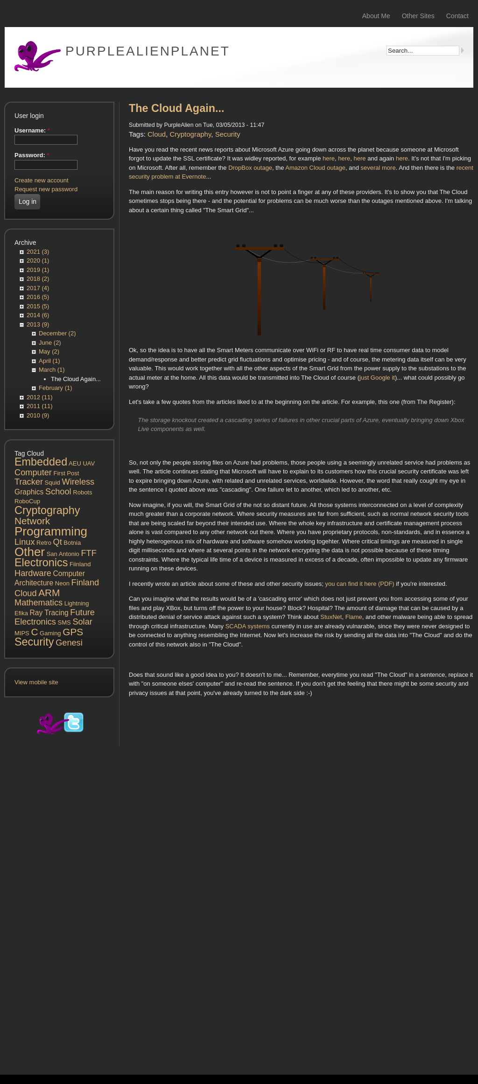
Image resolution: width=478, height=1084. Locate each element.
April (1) (49, 360)
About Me (376, 16)
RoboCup (27, 501)
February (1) (55, 387)
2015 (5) (38, 306)
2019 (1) (38, 269)
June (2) (50, 342)
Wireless (78, 481)
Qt (57, 542)
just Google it (377, 377)
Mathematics (38, 602)
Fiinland (80, 564)
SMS (64, 622)
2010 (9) (38, 415)
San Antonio (63, 553)
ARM (49, 592)
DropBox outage (250, 167)
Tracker (28, 481)
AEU (75, 463)
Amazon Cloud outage (315, 167)
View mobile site (36, 682)
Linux (24, 542)
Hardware (32, 573)
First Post (66, 473)
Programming (50, 531)
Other (29, 552)
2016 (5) (38, 296)
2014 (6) (38, 315)
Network (32, 520)
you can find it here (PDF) (359, 583)
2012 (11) (40, 397)
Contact (457, 16)
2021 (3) (38, 251)
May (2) (49, 351)
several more (377, 167)
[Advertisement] (59, 908)
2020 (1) (38, 260)
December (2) (57, 333)
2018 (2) (38, 278)
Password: (31, 155)
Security (34, 642)
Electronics (41, 562)
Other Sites (418, 16)
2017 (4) (38, 288)
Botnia (72, 542)
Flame (353, 616)
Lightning (76, 603)
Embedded (40, 462)
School (58, 491)
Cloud (25, 593)
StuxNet (331, 616)
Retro (43, 542)
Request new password (45, 189)
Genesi (69, 642)
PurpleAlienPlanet (147, 51)
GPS (73, 631)
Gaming (50, 633)
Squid (52, 482)
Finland (85, 582)
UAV (89, 463)
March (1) (52, 369)
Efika (21, 613)
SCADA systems (247, 626)
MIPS (21, 633)
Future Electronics (54, 617)
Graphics (28, 492)
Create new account (41, 180)
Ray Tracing (49, 613)
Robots (82, 492)
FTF (88, 553)
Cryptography (47, 510)
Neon (62, 583)
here (329, 158)
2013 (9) (38, 324)
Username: (32, 130)
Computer (33, 472)
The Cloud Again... (76, 378)
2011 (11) (40, 406)
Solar (82, 621)
